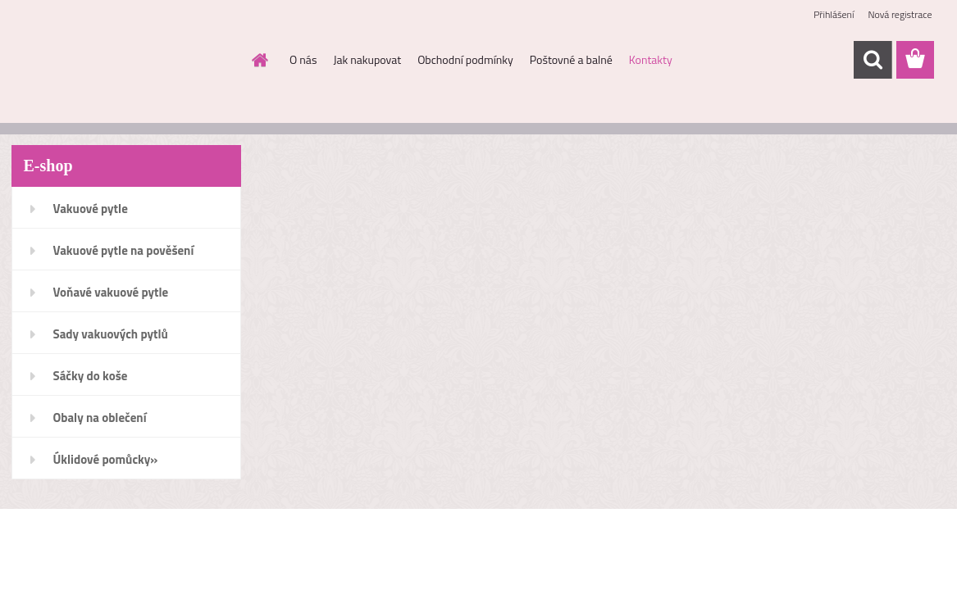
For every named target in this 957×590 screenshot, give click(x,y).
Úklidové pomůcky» (105, 459)
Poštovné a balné (571, 59)
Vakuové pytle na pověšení (123, 250)
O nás (303, 59)
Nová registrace (900, 14)
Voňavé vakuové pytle (111, 292)
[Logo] (124, 61)
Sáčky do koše (90, 375)
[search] (872, 60)
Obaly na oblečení (100, 417)
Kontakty (650, 59)
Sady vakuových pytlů (110, 333)
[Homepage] (258, 60)
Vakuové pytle (90, 208)
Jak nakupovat (367, 59)
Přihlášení (833, 14)
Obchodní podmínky (465, 59)
